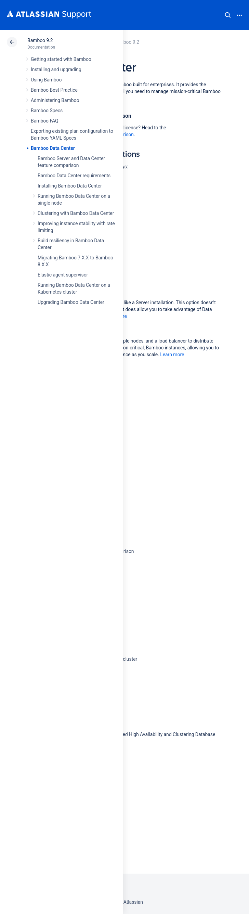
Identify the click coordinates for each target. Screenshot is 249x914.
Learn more (172, 354)
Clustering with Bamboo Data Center (76, 213)
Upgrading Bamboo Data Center (71, 302)
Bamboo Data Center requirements (74, 175)
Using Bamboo (46, 79)
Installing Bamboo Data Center (70, 186)
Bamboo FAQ (44, 121)
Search (227, 15)
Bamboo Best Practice (54, 90)
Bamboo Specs (47, 110)
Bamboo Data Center (53, 148)
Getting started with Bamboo (61, 59)
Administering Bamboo (55, 100)
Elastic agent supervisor (63, 275)
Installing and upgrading (56, 69)
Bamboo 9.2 (40, 40)
